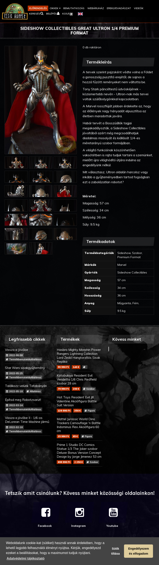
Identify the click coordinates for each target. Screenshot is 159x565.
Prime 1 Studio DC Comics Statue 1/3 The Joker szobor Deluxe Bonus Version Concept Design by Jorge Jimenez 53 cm (79, 453)
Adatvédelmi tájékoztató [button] (26, 558)
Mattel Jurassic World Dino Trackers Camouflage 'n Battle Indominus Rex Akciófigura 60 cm (79, 427)
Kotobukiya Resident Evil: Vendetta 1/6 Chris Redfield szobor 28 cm (79, 382)
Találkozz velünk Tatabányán (28, 388)
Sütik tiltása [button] (115, 551)
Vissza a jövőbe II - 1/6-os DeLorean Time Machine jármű (28, 424)
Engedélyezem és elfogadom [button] (138, 551)
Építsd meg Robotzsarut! (28, 404)
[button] (55, 8)
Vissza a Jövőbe (28, 354)
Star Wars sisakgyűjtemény (28, 372)
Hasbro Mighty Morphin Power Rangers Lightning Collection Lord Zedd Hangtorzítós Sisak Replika (79, 358)
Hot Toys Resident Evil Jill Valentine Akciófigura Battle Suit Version (79, 403)
